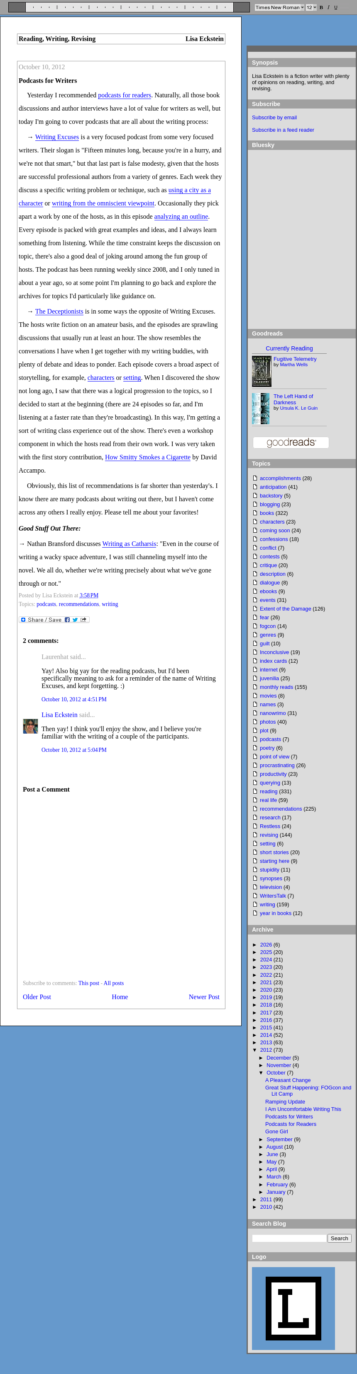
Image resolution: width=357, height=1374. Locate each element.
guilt (264, 643)
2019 (267, 997)
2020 (267, 990)
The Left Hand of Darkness (293, 399)
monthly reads (276, 687)
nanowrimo (273, 713)
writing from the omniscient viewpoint (103, 203)
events (268, 600)
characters (101, 377)
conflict (268, 548)
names (268, 704)
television (271, 887)
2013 (267, 1042)
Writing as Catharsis (129, 543)
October (277, 1073)
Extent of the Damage (285, 609)
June (273, 1154)
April (272, 1169)
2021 (267, 982)
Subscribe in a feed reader (283, 130)
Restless (270, 826)
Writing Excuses (57, 136)
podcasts (46, 604)
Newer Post (204, 996)
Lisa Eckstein (60, 714)
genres (268, 635)
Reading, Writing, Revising (57, 38)
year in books (275, 913)
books (267, 513)
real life (268, 800)
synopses (271, 878)
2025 (267, 952)
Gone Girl (276, 1131)
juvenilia (269, 678)
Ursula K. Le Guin (299, 408)
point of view (274, 756)
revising (269, 835)
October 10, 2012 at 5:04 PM (74, 750)
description (273, 574)
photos (268, 722)
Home (120, 996)
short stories (274, 852)
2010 (267, 1207)
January (277, 1192)
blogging (270, 504)
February (278, 1184)
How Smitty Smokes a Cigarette (148, 457)
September (280, 1139)
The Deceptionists (59, 311)
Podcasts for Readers (290, 1124)
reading (269, 791)
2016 (267, 1020)
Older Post (37, 996)
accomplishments (280, 478)
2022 (267, 975)
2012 (267, 1050)
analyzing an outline (181, 216)
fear (264, 617)
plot (264, 730)
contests (270, 556)
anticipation (273, 487)
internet (269, 669)
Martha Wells (294, 364)
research (270, 817)
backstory (271, 496)
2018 (267, 1005)
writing (110, 604)
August (275, 1147)
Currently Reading (289, 348)
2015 (267, 1027)
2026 (267, 945)
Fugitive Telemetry (295, 359)
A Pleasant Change (288, 1080)
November (280, 1065)
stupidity (269, 870)
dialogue (270, 583)
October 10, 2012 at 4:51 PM (74, 699)
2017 (267, 1012)
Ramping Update (285, 1102)
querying (270, 783)
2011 (267, 1199)
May (272, 1162)
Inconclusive (274, 652)
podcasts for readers (124, 95)
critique (268, 565)
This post (88, 983)
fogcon (268, 626)
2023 (267, 967)
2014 (267, 1035)
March (275, 1177)
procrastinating (277, 765)
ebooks (268, 591)
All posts (114, 983)
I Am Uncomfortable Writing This (303, 1109)
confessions (274, 539)
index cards (273, 661)
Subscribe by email (274, 117)
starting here (274, 861)
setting (132, 377)
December (280, 1058)
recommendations (79, 604)
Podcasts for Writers (48, 80)
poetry (267, 748)
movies (268, 696)
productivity (273, 774)
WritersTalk (273, 896)
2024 (267, 959)
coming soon (275, 530)
